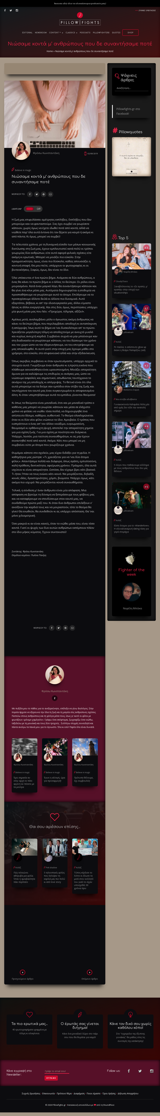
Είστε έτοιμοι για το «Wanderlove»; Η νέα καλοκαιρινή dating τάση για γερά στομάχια (131, 528)
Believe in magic (23, 170)
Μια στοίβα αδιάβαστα (126, 399)
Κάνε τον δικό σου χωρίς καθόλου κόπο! (130, 1026)
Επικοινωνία (48, 1093)
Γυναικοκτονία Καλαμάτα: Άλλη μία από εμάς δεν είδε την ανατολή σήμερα (131, 407)
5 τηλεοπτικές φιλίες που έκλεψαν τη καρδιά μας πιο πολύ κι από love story (54, 877)
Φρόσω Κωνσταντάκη (46, 153)
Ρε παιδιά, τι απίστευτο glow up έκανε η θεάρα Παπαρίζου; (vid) (130, 348)
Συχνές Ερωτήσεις (31, 1093)
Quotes (116, 33)
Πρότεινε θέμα (64, 1093)
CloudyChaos (122, 281)
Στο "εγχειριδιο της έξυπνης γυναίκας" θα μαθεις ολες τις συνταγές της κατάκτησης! (130, 1037)
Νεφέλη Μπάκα (130, 272)
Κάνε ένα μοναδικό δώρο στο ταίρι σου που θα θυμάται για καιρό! (80, 1035)
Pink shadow (51, 867)
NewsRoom (41, 33)
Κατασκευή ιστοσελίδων (79, 1105)
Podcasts (85, 33)
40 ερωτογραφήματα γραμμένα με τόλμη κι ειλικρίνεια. (29, 1031)
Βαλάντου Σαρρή (131, 389)
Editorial (27, 33)
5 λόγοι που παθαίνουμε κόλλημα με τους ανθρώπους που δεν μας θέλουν (131, 468)
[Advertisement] (55, 938)
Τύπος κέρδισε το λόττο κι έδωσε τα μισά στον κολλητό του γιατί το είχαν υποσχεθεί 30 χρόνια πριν (83, 880)
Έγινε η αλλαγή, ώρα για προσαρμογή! (54, 779)
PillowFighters (101, 33)
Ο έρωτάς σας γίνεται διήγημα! (80, 1026)
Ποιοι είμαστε (93, 1093)
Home (50, 51)
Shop (130, 33)
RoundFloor (108, 1105)
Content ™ (56, 33)
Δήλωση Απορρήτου (128, 1093)
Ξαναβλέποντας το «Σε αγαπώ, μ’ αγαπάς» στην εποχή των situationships (131, 289)
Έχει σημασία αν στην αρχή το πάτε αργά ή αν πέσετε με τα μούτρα (24, 782)
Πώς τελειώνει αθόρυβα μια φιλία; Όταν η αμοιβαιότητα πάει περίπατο (24, 877)
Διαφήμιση (79, 1093)
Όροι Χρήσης (109, 1093)
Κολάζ (18, 867)
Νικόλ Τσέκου (61, 856)
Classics (71, 33)
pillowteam (128, 332)
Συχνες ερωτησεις (147, 10)
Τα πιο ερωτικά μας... (29, 1024)
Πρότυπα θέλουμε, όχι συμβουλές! (83, 779)
